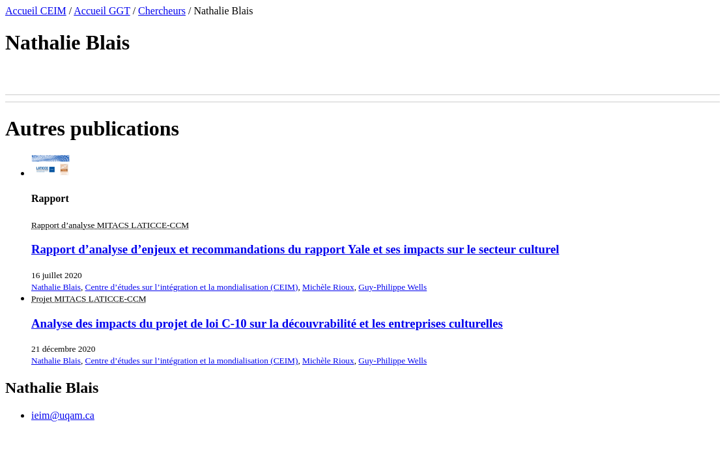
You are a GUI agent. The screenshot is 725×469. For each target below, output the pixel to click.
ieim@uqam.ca (62, 415)
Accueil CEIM (35, 10)
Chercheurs (162, 10)
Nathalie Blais (56, 287)
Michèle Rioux (328, 287)
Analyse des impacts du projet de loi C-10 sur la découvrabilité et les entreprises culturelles (267, 323)
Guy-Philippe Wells (392, 287)
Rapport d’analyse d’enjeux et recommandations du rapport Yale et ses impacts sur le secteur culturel (295, 249)
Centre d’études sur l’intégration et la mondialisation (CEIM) (191, 287)
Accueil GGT (102, 10)
